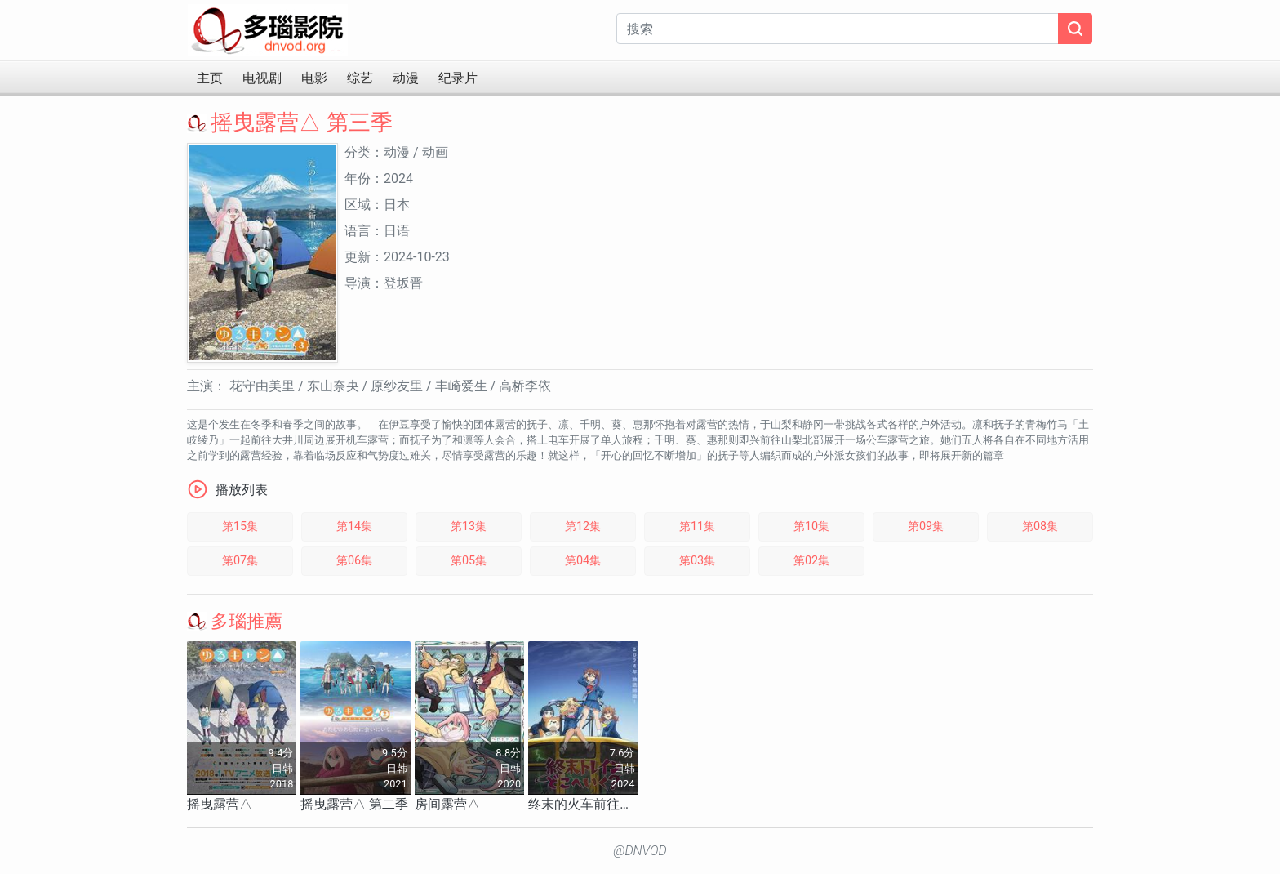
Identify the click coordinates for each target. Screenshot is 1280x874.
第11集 (697, 526)
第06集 (354, 561)
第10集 (811, 526)
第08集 (1040, 526)
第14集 (354, 526)
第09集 (926, 526)
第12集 (583, 526)
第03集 (697, 561)
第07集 (240, 561)
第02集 (811, 561)
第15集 (240, 526)
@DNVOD (640, 850)
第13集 (469, 526)
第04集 (583, 561)
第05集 (469, 561)
